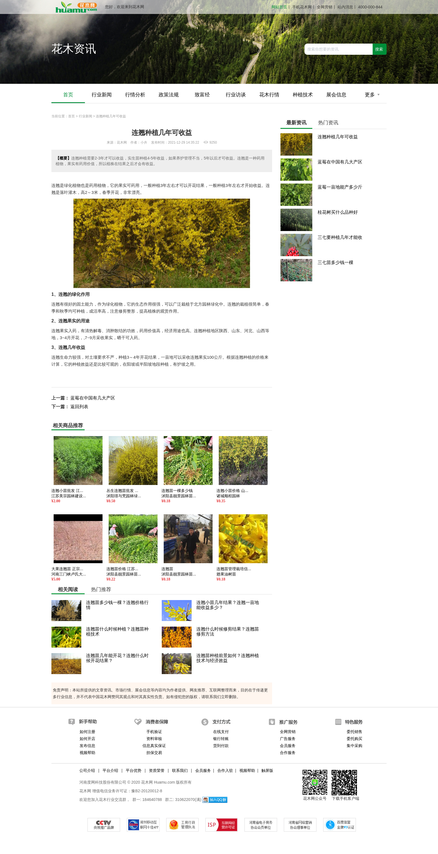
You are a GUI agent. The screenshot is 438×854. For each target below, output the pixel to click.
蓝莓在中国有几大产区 (92, 398)
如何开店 (87, 738)
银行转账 (221, 738)
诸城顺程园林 (228, 496)
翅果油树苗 (226, 574)
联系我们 (180, 770)
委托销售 (354, 731)
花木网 (85, 791)
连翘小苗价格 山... (232, 491)
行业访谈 (236, 94)
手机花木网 (302, 7)
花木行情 (269, 94)
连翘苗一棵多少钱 (177, 491)
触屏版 (267, 770)
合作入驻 (225, 770)
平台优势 (133, 770)
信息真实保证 (154, 745)
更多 (372, 94)
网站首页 (279, 7)
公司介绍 (87, 770)
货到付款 (221, 745)
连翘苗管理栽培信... (233, 569)
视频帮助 (87, 752)
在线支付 (221, 731)
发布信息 (87, 745)
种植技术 (303, 94)
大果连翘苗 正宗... (67, 569)
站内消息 (345, 7)
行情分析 (135, 94)
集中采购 (354, 745)
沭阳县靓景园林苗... (178, 496)
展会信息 (336, 94)
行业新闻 (102, 94)
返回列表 (79, 406)
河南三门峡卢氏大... (68, 574)
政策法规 (169, 94)
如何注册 (87, 731)
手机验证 (154, 731)
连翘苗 (167, 569)
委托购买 (354, 738)
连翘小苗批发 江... (67, 491)
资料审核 (154, 738)
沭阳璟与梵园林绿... (123, 496)
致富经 (202, 94)
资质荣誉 (157, 770)
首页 (68, 94)
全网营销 (324, 7)
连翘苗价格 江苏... (122, 569)
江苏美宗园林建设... (68, 496)
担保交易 (154, 752)
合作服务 (288, 752)
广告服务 (288, 738)
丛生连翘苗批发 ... (122, 491)
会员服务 (288, 745)
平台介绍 (110, 770)
